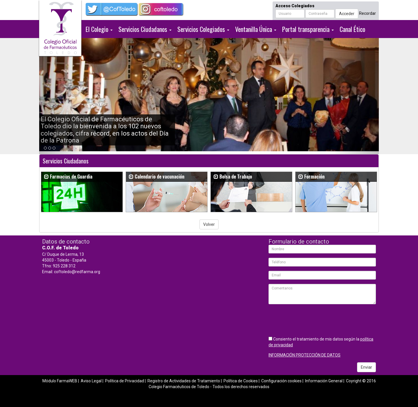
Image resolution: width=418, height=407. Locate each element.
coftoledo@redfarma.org (77, 271)
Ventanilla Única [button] (255, 29)
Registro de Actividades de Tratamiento (183, 381)
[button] (64, 96)
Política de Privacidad (124, 381)
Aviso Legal (91, 381)
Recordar (367, 13)
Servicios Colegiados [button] (203, 29)
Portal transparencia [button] (308, 29)
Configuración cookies (281, 381)
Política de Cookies (241, 381)
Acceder (346, 13)
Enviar (366, 367)
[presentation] (313, 320)
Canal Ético (352, 29)
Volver (209, 224)
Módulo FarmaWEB (59, 381)
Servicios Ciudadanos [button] (145, 29)
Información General (324, 381)
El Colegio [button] (99, 29)
